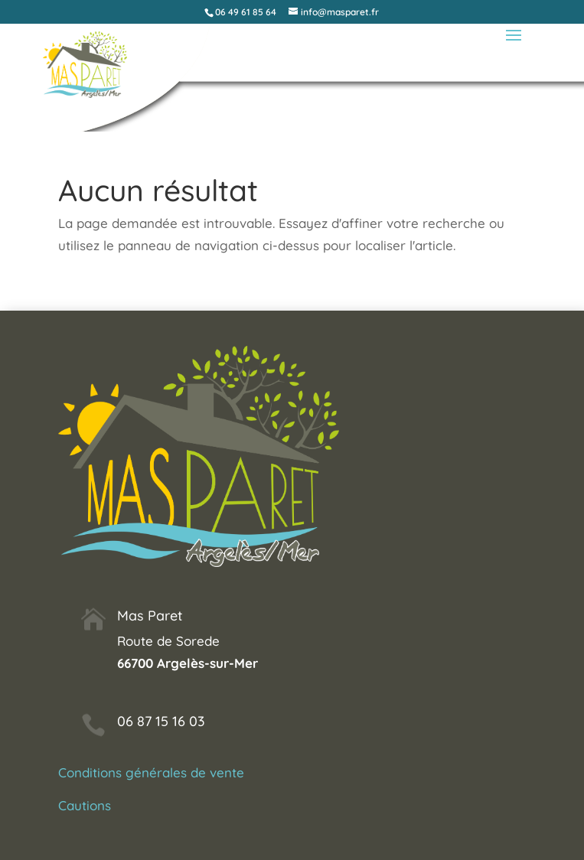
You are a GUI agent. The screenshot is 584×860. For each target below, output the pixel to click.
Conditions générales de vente (151, 772)
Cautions (84, 805)
